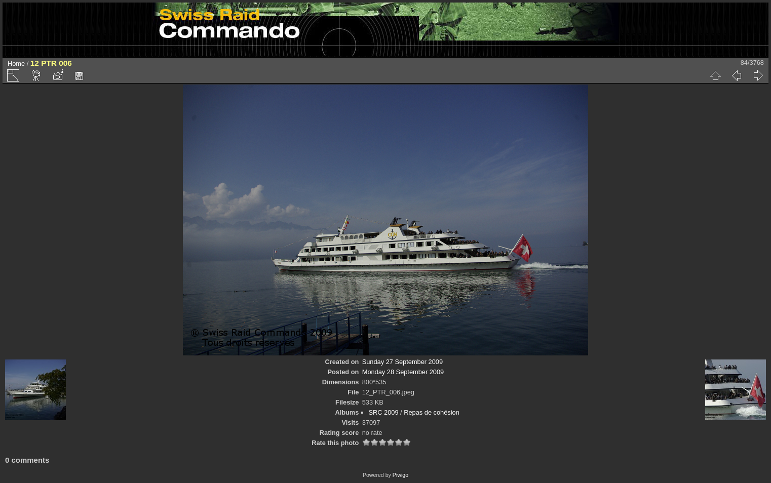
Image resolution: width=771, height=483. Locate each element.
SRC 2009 (384, 412)
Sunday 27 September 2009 (402, 362)
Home (16, 63)
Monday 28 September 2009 (403, 372)
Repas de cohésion (431, 412)
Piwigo (400, 475)
